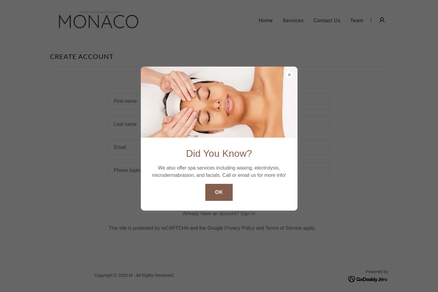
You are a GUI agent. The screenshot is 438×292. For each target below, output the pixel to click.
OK (219, 192)
